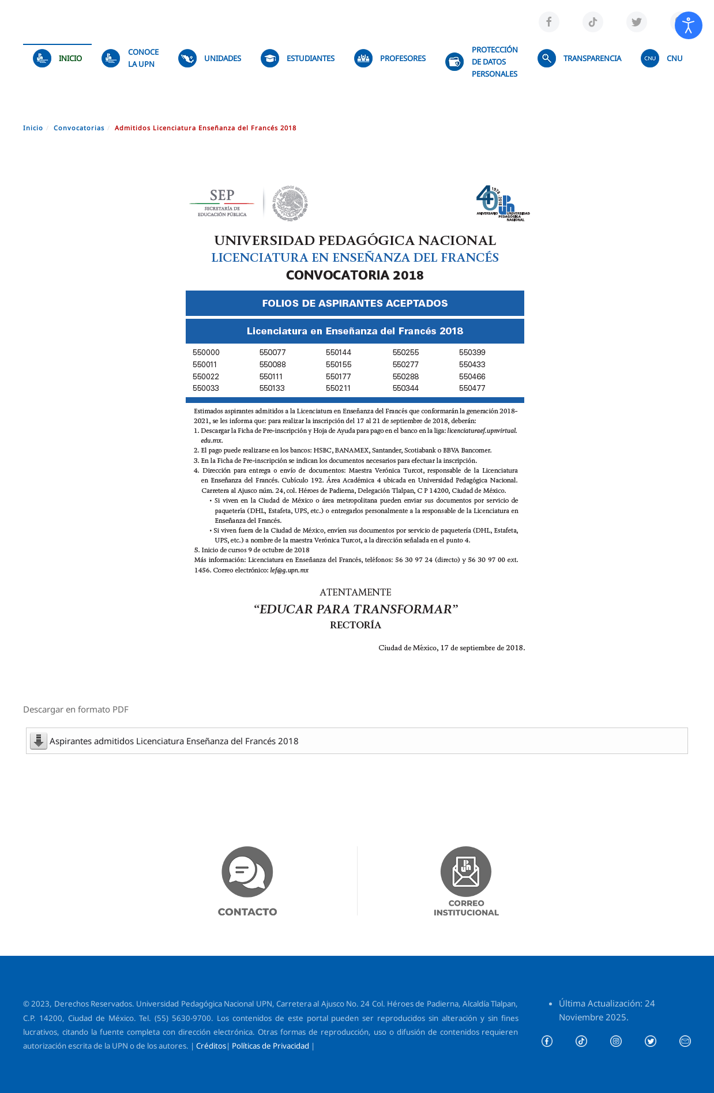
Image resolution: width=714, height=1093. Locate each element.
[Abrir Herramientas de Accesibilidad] (688, 25)
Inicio (57, 58)
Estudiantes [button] (298, 58)
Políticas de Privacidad (270, 1046)
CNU (662, 58)
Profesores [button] (390, 58)
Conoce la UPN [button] (130, 58)
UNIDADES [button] (209, 58)
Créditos (211, 1046)
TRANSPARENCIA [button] (579, 58)
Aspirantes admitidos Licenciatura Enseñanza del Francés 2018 (174, 741)
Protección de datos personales (481, 61)
